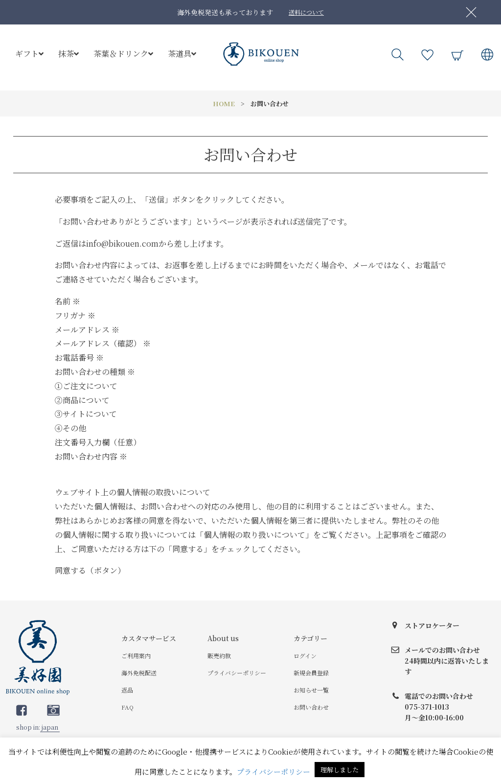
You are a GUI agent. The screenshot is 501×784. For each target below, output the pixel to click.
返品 (127, 690)
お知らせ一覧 (311, 690)
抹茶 (68, 53)
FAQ (127, 707)
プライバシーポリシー (236, 673)
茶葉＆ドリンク (123, 53)
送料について (306, 12)
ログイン (305, 655)
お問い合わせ (311, 707)
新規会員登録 (311, 673)
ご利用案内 (136, 655)
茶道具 (182, 53)
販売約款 (219, 655)
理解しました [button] (339, 769)
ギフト (29, 53)
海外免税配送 (139, 673)
